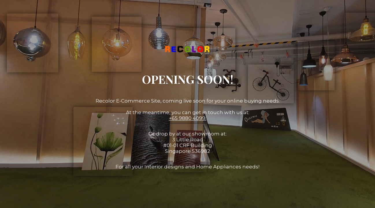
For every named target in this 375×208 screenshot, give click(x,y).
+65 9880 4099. (187, 118)
